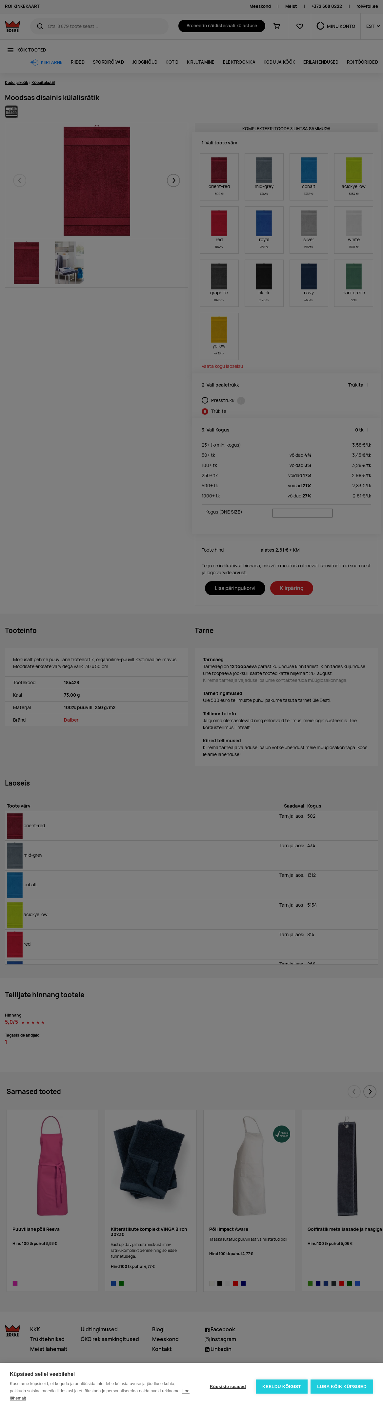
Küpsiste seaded (228, 1386)
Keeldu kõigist (281, 1386)
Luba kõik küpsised (342, 1386)
